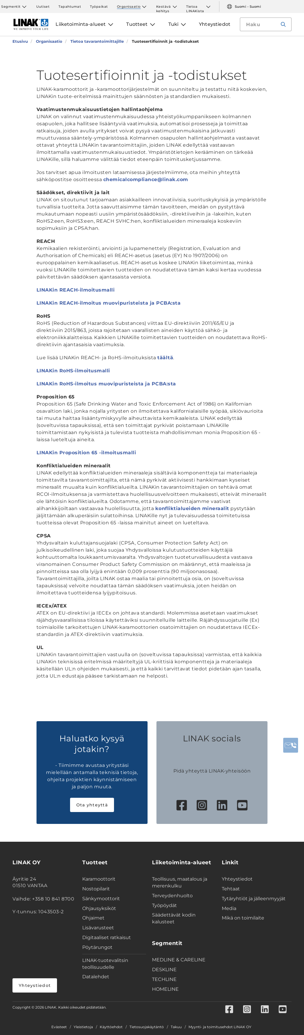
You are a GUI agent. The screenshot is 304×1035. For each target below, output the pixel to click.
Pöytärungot (97, 947)
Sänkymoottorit (101, 898)
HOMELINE (165, 989)
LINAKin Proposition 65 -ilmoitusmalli (86, 452)
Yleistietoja (83, 1027)
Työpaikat (99, 6)
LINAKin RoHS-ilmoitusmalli (73, 371)
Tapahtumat (69, 6)
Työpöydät (164, 905)
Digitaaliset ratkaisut (106, 937)
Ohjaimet (93, 918)
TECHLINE (164, 979)
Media (229, 908)
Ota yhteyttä (92, 805)
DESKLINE (164, 969)
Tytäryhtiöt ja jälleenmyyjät (254, 898)
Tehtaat (231, 889)
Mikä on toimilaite (243, 918)
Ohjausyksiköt (99, 908)
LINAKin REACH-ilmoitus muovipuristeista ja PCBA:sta (109, 303)
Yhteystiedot (35, 985)
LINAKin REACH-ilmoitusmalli (76, 290)
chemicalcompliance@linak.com (145, 179)
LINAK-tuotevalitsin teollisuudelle (105, 964)
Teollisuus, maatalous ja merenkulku (179, 882)
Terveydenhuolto (172, 895)
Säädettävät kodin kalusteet (174, 918)
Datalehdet (95, 976)
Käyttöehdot (111, 1027)
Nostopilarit (96, 889)
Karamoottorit (98, 879)
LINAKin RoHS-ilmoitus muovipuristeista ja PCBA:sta (106, 384)
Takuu (176, 1027)
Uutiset (43, 6)
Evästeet (59, 1027)
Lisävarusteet (98, 927)
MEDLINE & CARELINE (178, 960)
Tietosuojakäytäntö (146, 1027)
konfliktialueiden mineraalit (192, 508)
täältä (165, 357)
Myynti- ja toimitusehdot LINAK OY (220, 1027)
